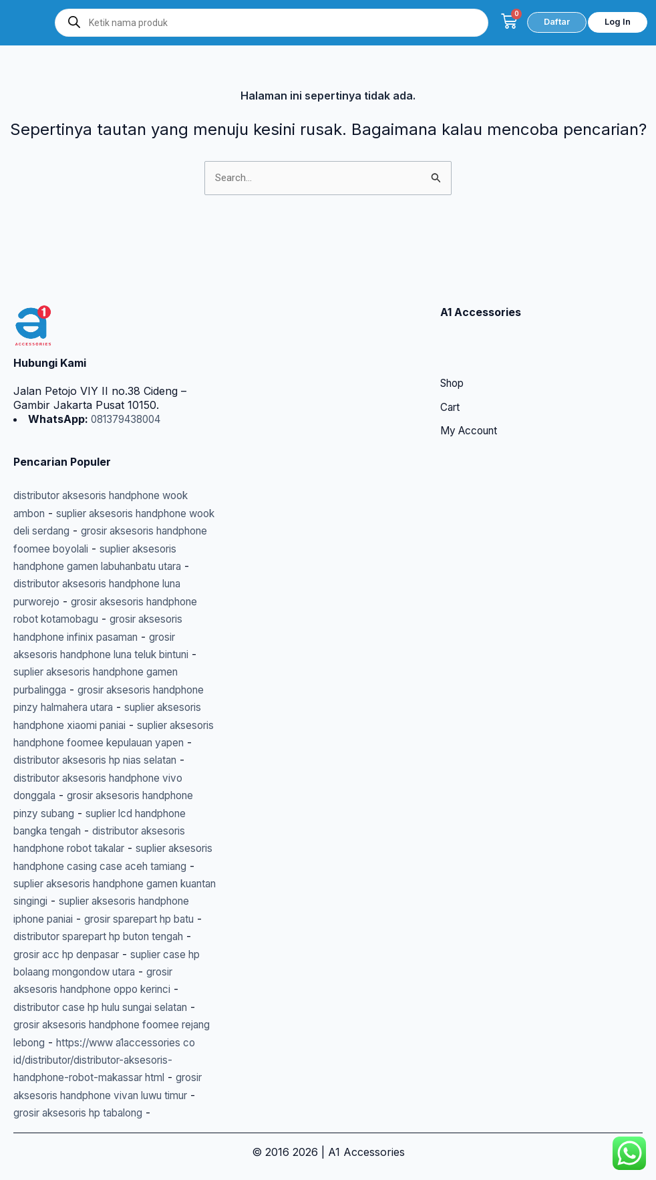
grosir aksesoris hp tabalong (123, 1112)
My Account (471, 379)
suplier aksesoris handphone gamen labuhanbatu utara (107, 512)
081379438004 (129, 365)
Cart (451, 354)
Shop (454, 330)
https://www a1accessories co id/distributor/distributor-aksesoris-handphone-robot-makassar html (111, 1060)
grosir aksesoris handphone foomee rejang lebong (106, 1024)
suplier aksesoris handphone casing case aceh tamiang (112, 848)
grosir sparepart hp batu (75, 918)
